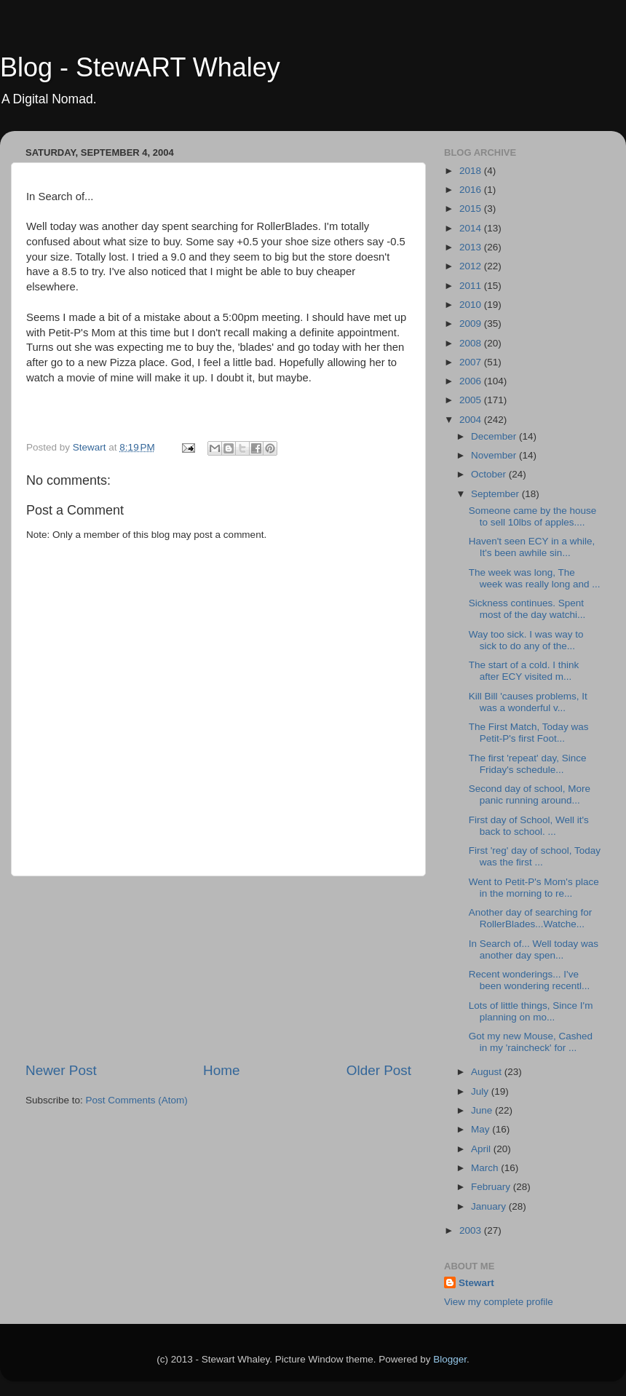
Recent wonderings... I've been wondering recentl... (529, 980)
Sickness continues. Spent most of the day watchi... (527, 609)
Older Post (378, 1070)
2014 (471, 228)
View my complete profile (498, 1301)
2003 (471, 1230)
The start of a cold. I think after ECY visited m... (524, 670)
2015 (471, 208)
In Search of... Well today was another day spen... (533, 949)
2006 (471, 381)
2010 (471, 304)
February (492, 1186)
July (481, 1091)
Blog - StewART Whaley (140, 67)
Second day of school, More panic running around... (529, 794)
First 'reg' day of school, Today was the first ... (535, 856)
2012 (471, 266)
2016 (471, 189)
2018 (471, 170)
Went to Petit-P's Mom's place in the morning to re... (534, 887)
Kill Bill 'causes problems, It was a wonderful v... (528, 702)
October (490, 474)
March (486, 1167)
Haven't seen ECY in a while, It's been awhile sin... (532, 547)
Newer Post (61, 1070)
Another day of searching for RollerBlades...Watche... (531, 918)
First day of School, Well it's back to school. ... (529, 825)
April (482, 1148)
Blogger (450, 1359)
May (481, 1129)
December (495, 436)
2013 (471, 247)
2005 (471, 399)
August (487, 1071)
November (495, 455)
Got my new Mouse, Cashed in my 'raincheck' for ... (531, 1042)
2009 (471, 323)
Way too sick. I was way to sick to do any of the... (526, 640)
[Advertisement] (219, 969)
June (483, 1110)
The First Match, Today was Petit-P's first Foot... (529, 732)
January (490, 1206)
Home (221, 1070)
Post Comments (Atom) (137, 1100)
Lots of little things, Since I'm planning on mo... (531, 1011)
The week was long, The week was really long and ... (535, 578)
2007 (471, 362)
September (496, 493)
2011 (471, 285)
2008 (471, 343)
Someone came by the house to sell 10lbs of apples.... (533, 516)
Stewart (476, 1282)
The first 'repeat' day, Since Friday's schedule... (528, 764)
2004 (471, 419)
